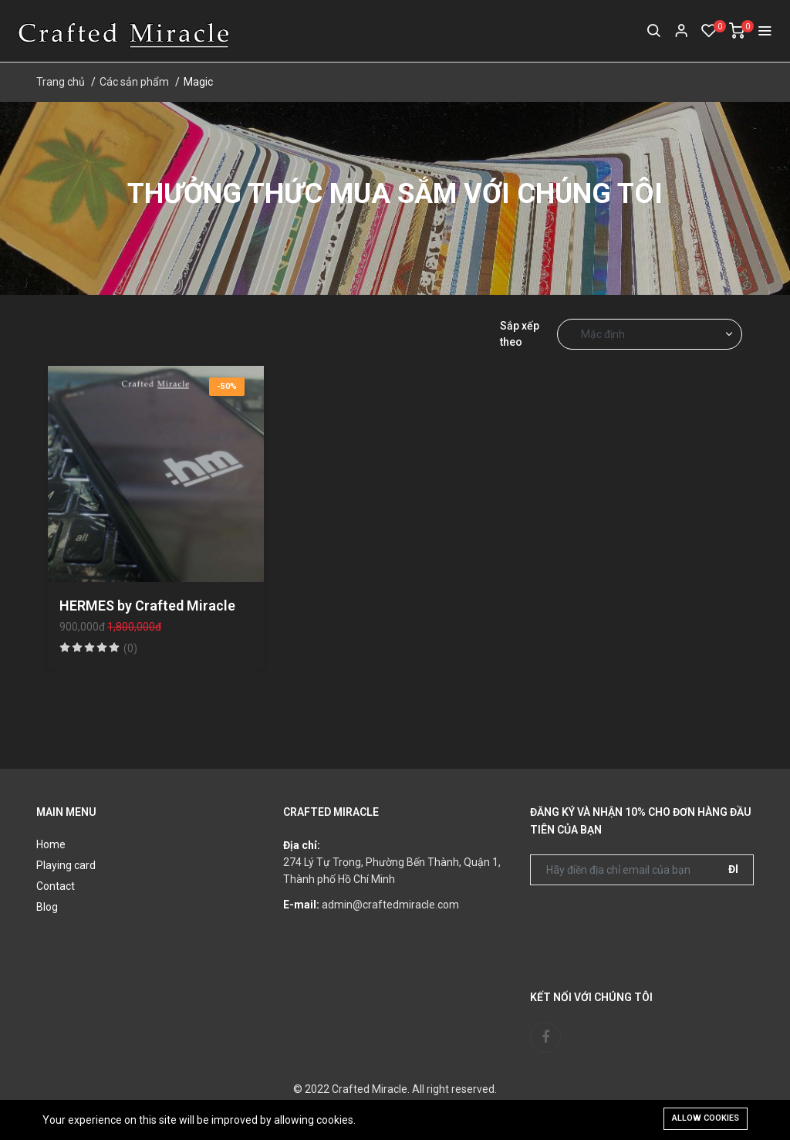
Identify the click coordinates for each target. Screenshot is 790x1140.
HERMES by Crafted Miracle (147, 605)
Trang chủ (60, 82)
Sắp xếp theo (519, 334)
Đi (733, 869)
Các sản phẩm (134, 82)
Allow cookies (705, 1118)
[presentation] (647, 927)
